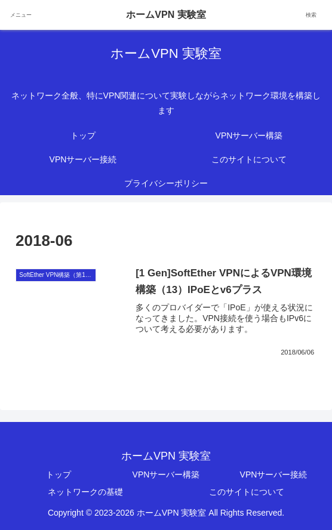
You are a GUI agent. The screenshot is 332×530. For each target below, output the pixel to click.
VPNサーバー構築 (166, 474)
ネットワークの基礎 (85, 492)
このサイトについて (246, 492)
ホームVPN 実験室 (165, 15)
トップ (58, 474)
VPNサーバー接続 (274, 474)
